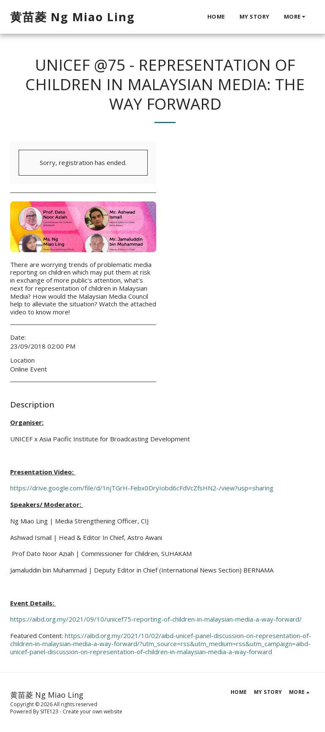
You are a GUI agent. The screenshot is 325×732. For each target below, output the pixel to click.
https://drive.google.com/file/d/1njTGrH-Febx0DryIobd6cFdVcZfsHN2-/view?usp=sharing (141, 488)
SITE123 (49, 711)
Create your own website (92, 711)
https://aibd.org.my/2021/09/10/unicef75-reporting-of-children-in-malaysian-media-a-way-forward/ (156, 619)
